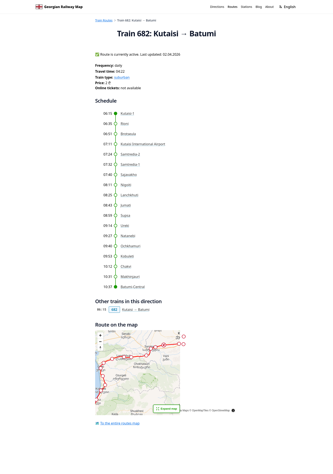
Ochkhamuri (130, 246)
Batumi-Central (133, 286)
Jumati (126, 205)
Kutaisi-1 (127, 113)
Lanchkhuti (129, 195)
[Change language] (287, 7)
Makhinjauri (130, 276)
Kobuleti (127, 256)
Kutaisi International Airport (143, 144)
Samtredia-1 (130, 164)
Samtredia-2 (130, 154)
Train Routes (104, 20)
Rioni (125, 123)
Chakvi (126, 266)
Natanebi (128, 235)
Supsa (125, 215)
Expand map (166, 408)
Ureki (125, 225)
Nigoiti (126, 185)
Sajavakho (129, 174)
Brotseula (128, 134)
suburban (122, 77)
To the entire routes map (120, 423)
